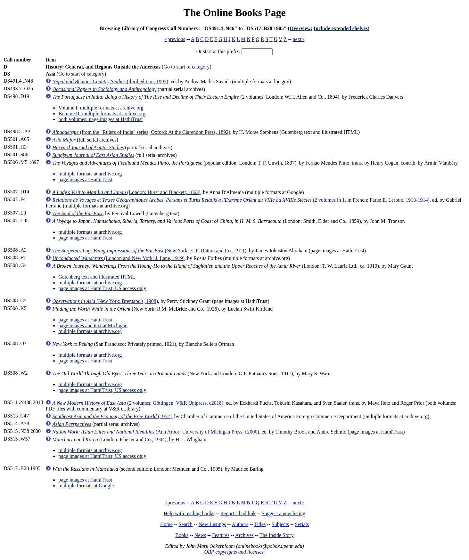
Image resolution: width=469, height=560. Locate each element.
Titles (260, 524)
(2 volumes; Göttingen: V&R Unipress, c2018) (137, 403)
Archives (244, 535)
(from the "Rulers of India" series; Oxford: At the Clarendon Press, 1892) (141, 132)
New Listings (212, 524)
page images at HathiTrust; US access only (102, 288)
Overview (300, 28)
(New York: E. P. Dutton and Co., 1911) (149, 250)
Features (220, 535)
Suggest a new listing (283, 513)
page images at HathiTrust (85, 179)
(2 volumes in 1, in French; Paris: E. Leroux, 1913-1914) (240, 200)
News (200, 535)
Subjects (280, 524)
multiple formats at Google (86, 485)
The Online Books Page (234, 12)
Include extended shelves (341, 28)
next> (299, 39)
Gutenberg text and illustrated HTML (96, 277)
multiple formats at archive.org (90, 173)
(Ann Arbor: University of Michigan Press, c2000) (155, 431)
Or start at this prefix (217, 51)
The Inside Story (276, 535)
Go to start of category (186, 66)
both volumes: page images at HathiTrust (100, 119)
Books (181, 535)
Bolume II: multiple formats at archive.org (101, 113)
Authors (240, 524)
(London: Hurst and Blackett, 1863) (126, 192)
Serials (302, 524)
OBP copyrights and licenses (233, 552)
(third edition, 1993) (110, 81)
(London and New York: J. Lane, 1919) (118, 258)
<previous (175, 39)
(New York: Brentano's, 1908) (105, 301)
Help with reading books (189, 513)
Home (166, 524)
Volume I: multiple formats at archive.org (100, 107)
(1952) (111, 416)
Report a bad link (238, 513)
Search (186, 524)
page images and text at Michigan (92, 325)
